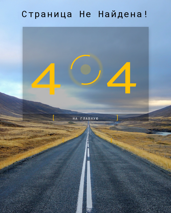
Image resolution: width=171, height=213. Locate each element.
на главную (86, 118)
